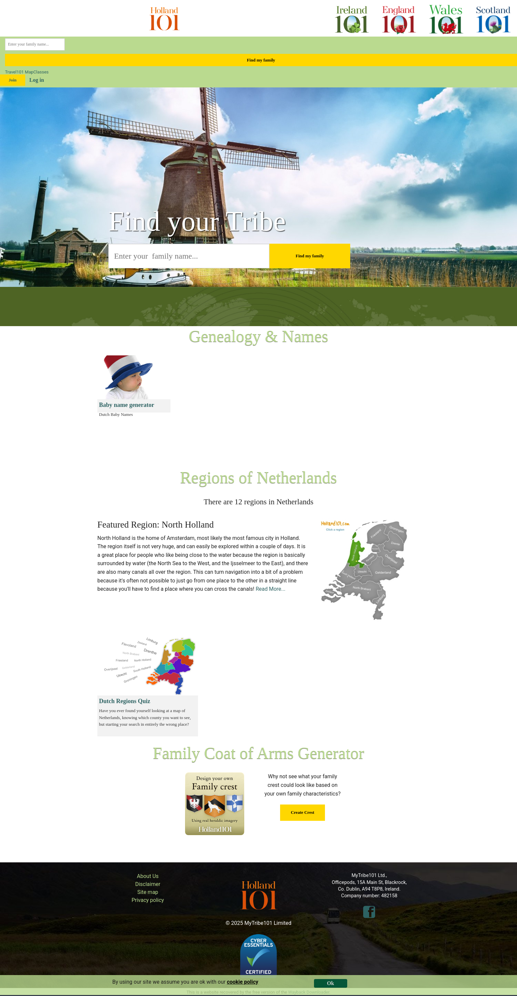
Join (13, 79)
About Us (147, 876)
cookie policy (242, 982)
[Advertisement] (347, 401)
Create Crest (302, 812)
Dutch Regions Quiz (124, 701)
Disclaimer (147, 884)
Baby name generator (126, 405)
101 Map (25, 71)
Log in (36, 80)
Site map (147, 892)
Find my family (261, 60)
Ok (330, 983)
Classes (41, 71)
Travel (11, 71)
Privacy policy (148, 900)
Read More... (270, 589)
